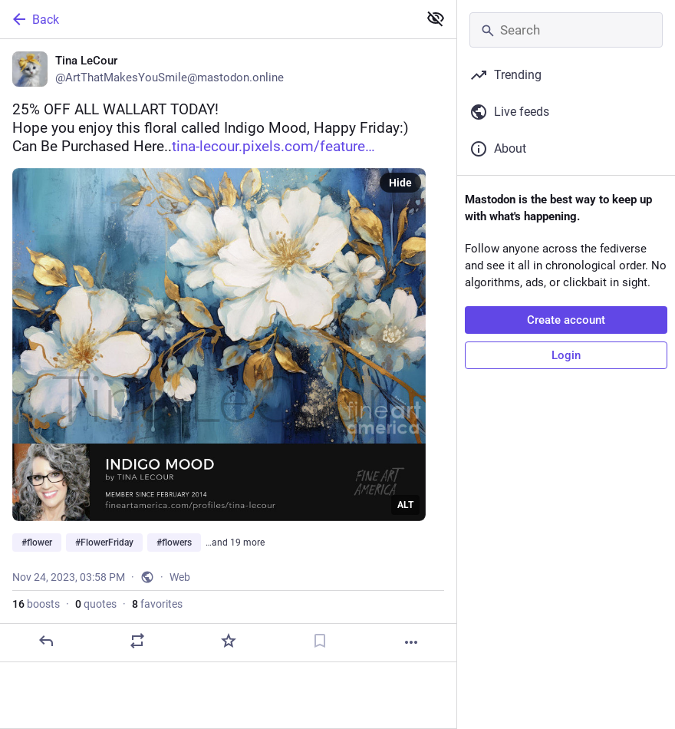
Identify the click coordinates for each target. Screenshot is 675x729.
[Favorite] (228, 641)
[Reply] (46, 641)
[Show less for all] (435, 18)
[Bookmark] (320, 641)
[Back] (207, 19)
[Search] (566, 30)
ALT (405, 505)
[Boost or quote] (137, 641)
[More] (411, 642)
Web (180, 577)
